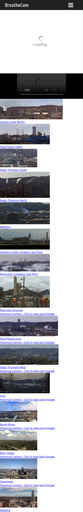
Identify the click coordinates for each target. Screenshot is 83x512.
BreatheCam (17, 5)
